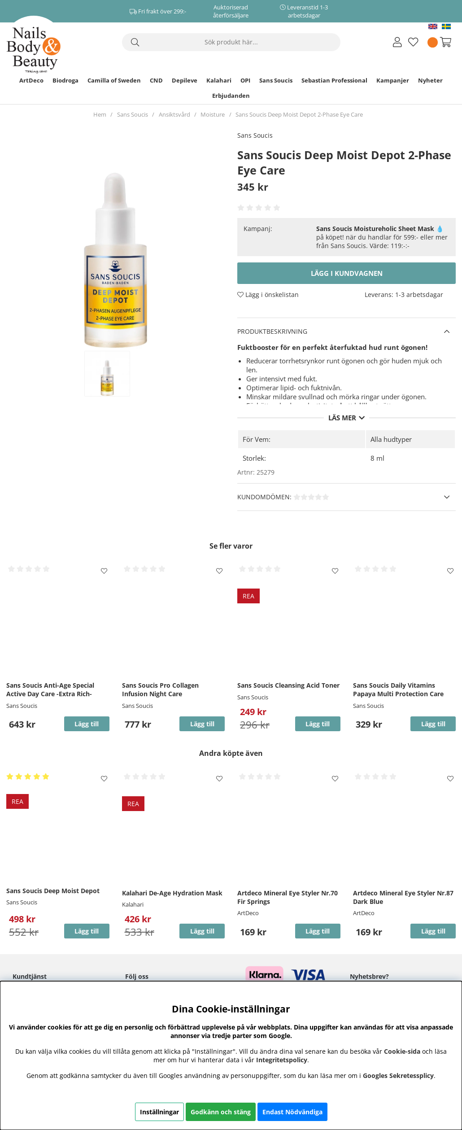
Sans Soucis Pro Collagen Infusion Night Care (160, 689)
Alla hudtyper (391, 439)
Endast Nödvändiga (292, 1112)
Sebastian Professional (334, 80)
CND (156, 80)
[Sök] (231, 42)
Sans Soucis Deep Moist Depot (53, 890)
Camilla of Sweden (114, 80)
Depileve (184, 80)
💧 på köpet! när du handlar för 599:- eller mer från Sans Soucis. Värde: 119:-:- (382, 237)
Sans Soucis (275, 80)
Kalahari (218, 80)
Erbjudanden (231, 96)
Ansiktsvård (174, 114)
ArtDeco (31, 80)
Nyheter (430, 80)
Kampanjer (392, 80)
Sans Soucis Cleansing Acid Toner (288, 685)
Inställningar (159, 1112)
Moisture (212, 114)
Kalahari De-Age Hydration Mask (172, 893)
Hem (99, 114)
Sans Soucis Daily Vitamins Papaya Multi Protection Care (398, 689)
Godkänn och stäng (221, 1112)
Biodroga (65, 80)
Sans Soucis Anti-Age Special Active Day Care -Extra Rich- (50, 689)
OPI (245, 80)
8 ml (377, 458)
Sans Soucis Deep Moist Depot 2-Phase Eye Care (299, 114)
